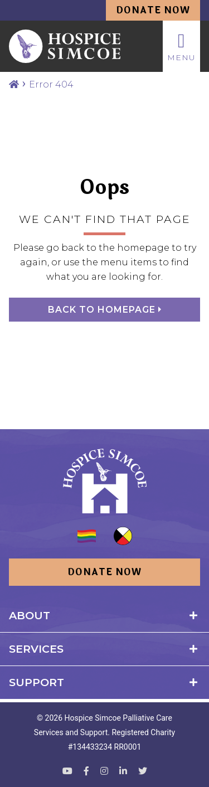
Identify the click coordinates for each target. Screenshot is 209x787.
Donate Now (153, 10)
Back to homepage (103, 309)
